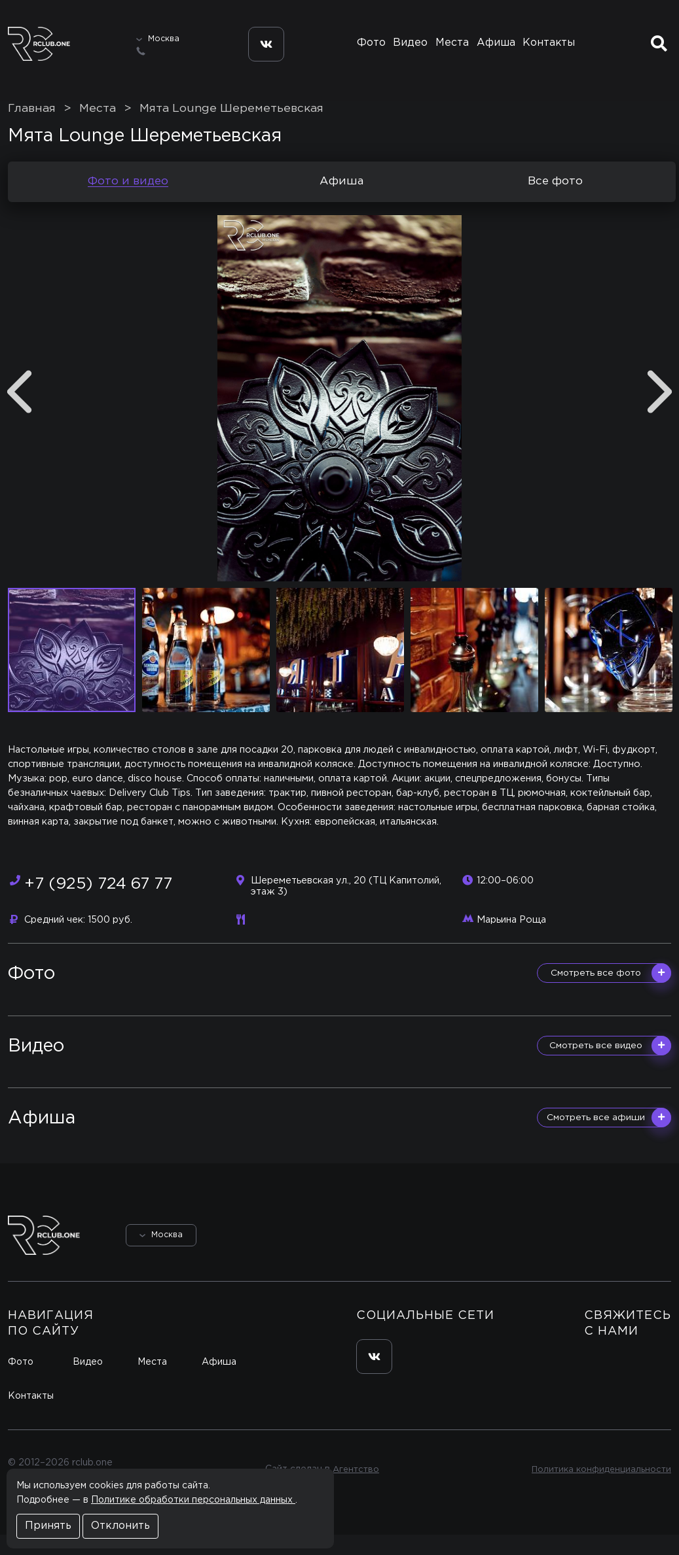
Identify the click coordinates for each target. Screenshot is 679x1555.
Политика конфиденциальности (598, 1490)
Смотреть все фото (611, 993)
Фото (365, 50)
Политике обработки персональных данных (193, 1500)
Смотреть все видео (610, 1066)
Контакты (553, 50)
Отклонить (120, 1526)
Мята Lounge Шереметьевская (231, 129)
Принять (48, 1526)
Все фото (555, 202)
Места (451, 50)
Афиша (498, 50)
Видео (407, 50)
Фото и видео (128, 202)
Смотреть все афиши (609, 1138)
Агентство (352, 1490)
